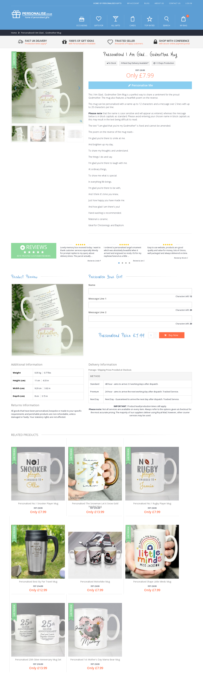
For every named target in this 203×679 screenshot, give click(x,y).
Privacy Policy (153, 660)
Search (166, 21)
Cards (132, 21)
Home (14, 32)
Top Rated (149, 21)
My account (18, 633)
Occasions (81, 21)
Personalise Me (140, 85)
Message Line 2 (97, 312)
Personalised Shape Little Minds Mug (79, 562)
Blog (146, 3)
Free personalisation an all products (123, 617)
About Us (159, 3)
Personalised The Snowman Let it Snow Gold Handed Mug (78, 494)
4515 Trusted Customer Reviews (34, 250)
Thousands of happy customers (121, 622)
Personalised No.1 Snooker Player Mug (33, 492)
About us (17, 617)
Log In (189, 3)
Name (91, 284)
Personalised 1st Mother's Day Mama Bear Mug (170, 564)
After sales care (20, 628)
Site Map (187, 660)
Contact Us (174, 3)
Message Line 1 (97, 298)
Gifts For (98, 21)
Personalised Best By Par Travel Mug (170, 492)
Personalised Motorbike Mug (32, 562)
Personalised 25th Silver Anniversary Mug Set (124, 564)
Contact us (18, 638)
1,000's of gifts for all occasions (121, 612)
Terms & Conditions (171, 660)
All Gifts (115, 21)
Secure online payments (118, 628)
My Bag (183, 21)
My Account (133, 3)
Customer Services (22, 622)
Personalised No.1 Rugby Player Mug (125, 492)
